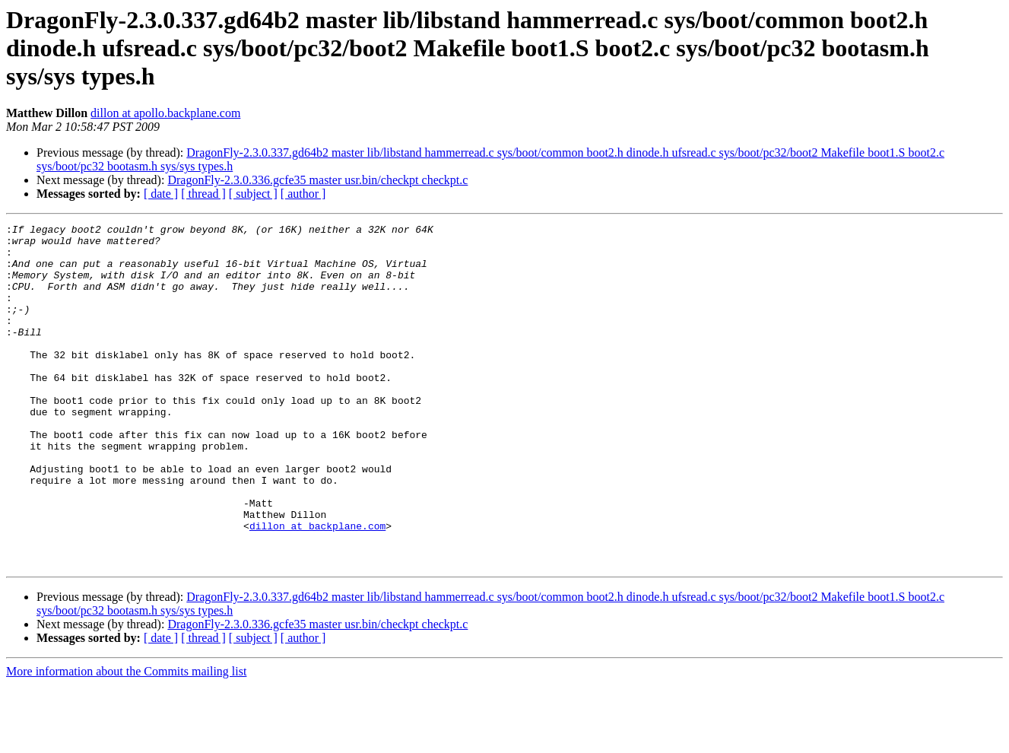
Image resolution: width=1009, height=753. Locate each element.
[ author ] (303, 193)
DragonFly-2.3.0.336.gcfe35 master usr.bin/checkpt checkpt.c (317, 179)
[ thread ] (203, 193)
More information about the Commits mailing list (126, 739)
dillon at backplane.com (317, 587)
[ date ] (161, 193)
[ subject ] (253, 193)
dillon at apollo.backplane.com (165, 112)
